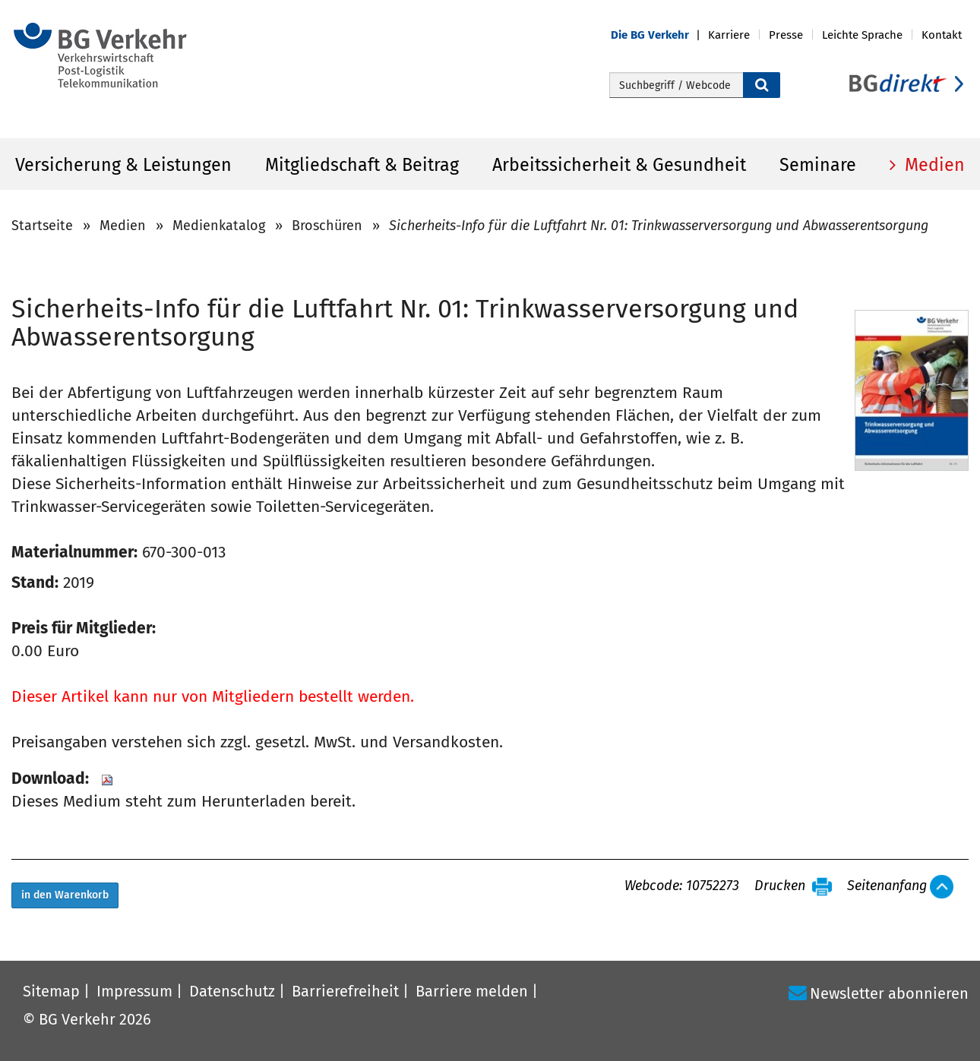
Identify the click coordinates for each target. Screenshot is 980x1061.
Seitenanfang (887, 886)
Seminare (817, 164)
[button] (659, 35)
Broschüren (327, 225)
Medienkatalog (218, 225)
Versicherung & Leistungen (123, 164)
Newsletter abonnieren (889, 993)
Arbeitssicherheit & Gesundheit (619, 164)
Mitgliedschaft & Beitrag (362, 164)
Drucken (779, 886)
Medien (932, 164)
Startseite (42, 225)
